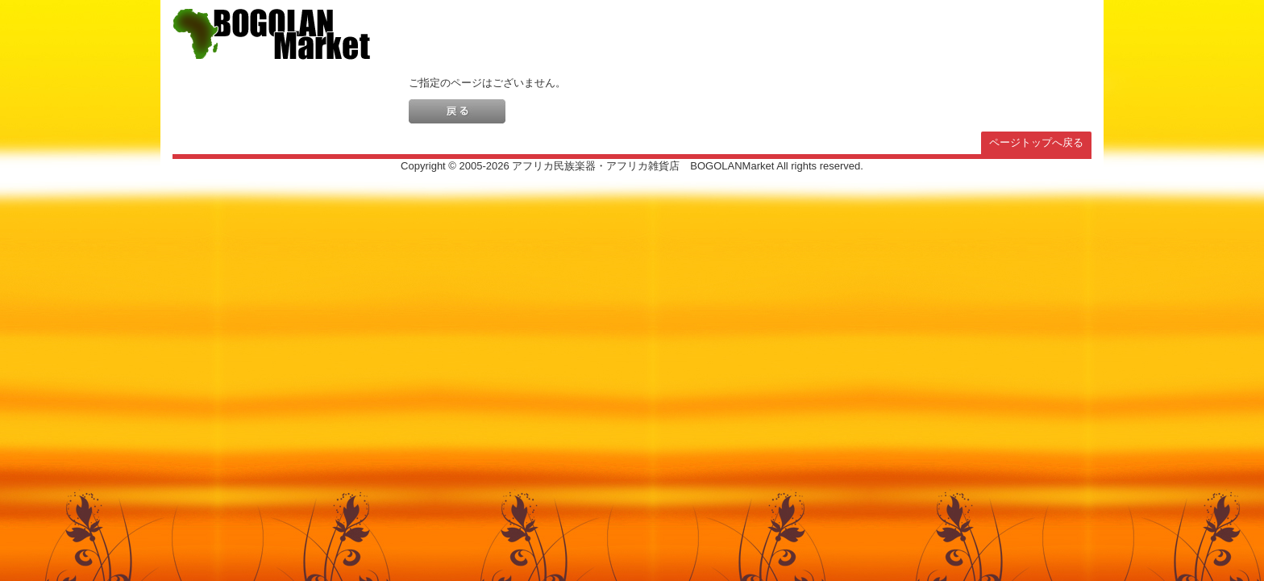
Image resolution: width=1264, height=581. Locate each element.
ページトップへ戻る (1036, 142)
